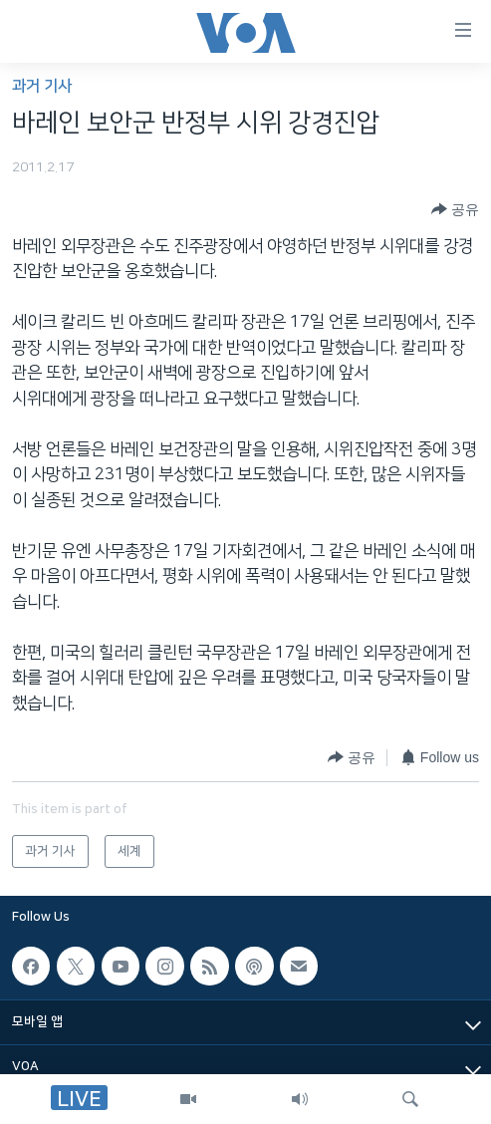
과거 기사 (42, 86)
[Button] (455, 210)
